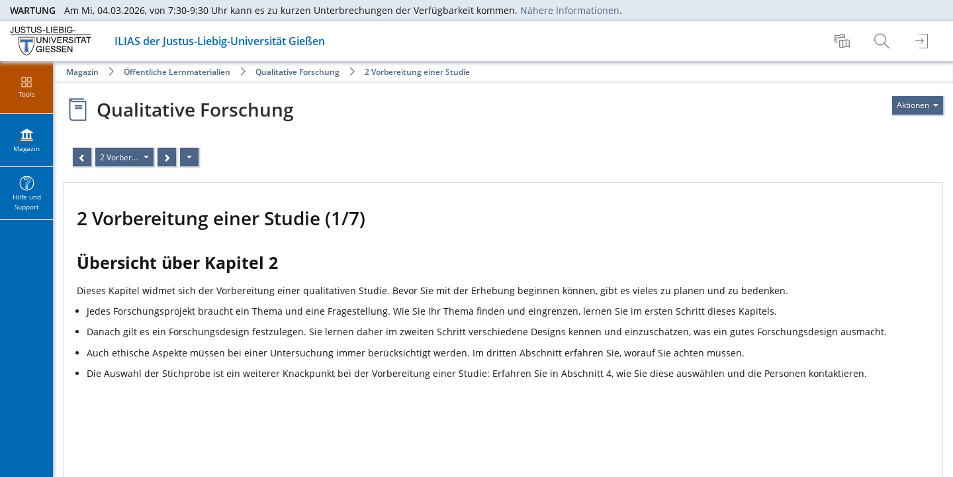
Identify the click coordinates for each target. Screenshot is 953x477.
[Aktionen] (189, 157)
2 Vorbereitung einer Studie (417, 72)
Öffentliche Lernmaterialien (177, 72)
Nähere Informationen (569, 10)
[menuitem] (844, 41)
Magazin (82, 72)
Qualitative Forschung (297, 72)
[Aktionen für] (917, 105)
